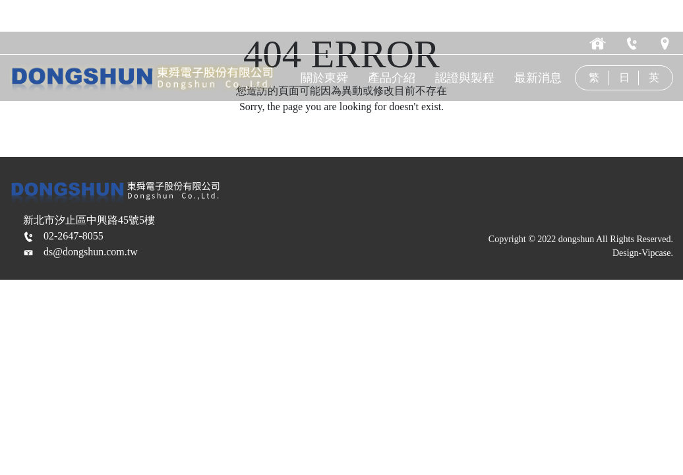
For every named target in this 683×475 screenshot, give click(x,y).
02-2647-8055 (74, 235)
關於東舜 (327, 77)
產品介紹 (394, 77)
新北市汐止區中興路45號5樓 (89, 220)
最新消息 (539, 77)
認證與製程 (466, 77)
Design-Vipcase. (642, 253)
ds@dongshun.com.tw (91, 251)
